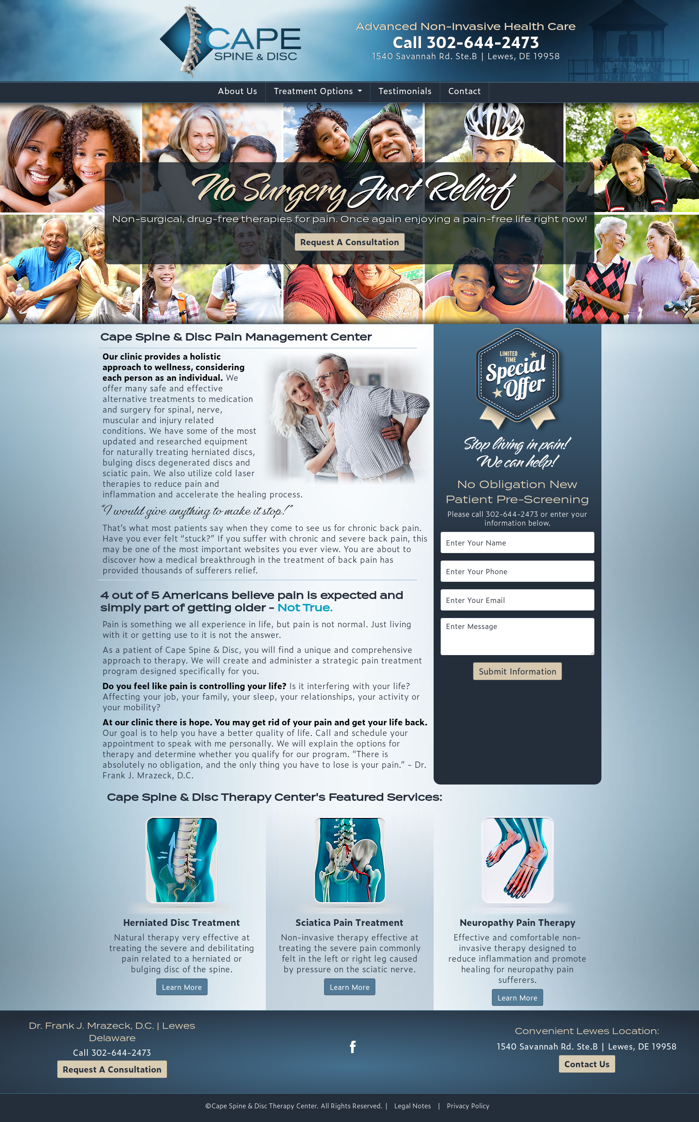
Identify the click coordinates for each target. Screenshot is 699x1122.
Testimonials (405, 90)
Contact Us (587, 1064)
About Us (237, 90)
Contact (464, 90)
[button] (52, 213)
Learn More (182, 987)
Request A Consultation (349, 241)
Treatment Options (315, 90)
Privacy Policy (468, 1106)
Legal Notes (412, 1106)
